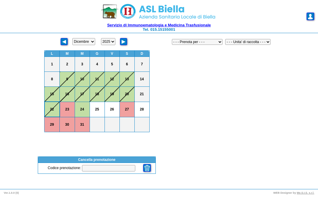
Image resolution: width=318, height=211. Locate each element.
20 (127, 94)
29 (52, 124)
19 (112, 94)
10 (82, 79)
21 (142, 94)
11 (97, 79)
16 (67, 94)
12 (112, 79)
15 (52, 94)
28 (142, 109)
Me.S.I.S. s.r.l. (305, 192)
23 (67, 109)
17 (82, 94)
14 (142, 79)
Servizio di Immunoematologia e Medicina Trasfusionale (159, 25)
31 (82, 124)
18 (97, 94)
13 (127, 79)
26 (112, 109)
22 (52, 109)
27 (127, 109)
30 (67, 124)
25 (97, 109)
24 (82, 109)
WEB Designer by (285, 192)
